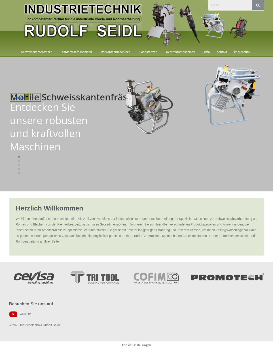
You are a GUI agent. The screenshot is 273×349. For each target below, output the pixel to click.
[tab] (19, 157)
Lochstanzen (148, 52)
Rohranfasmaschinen (115, 52)
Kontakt (221, 52)
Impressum (242, 52)
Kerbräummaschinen (180, 52)
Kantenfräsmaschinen (76, 52)
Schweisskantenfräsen (37, 52)
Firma (206, 52)
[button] (38, 52)
